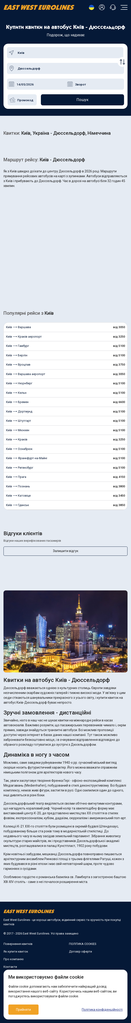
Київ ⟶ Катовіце (18, 495)
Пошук (82, 100)
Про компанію (13, 959)
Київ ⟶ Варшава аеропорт (25, 374)
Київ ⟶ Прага (16, 477)
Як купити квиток (15, 951)
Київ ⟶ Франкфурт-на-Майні (26, 458)
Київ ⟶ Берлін (16, 355)
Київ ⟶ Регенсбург (19, 467)
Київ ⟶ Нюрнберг (19, 383)
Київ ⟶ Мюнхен (17, 430)
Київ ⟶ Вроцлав (18, 364)
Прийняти (23, 1009)
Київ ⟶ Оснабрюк (19, 449)
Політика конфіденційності (102, 1009)
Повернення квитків (18, 944)
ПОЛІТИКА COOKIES (82, 944)
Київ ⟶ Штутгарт (18, 420)
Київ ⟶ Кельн (16, 392)
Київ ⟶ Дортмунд (19, 411)
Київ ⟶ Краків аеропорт (24, 336)
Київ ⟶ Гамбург (17, 346)
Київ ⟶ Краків (16, 439)
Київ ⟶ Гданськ (17, 505)
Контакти (10, 966)
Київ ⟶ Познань (18, 486)
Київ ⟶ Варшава (18, 327)
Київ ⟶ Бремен (17, 402)
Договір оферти (80, 951)
